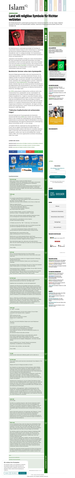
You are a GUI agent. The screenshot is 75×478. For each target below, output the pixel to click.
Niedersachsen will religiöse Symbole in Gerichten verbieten (24, 145)
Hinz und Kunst (57, 227)
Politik (41, 5)
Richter (50, 51)
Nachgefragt (57, 222)
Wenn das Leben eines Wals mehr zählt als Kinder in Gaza (57, 294)
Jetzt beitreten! (57, 79)
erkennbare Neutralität (21, 65)
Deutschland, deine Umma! (57, 216)
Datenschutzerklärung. (59, 182)
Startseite (36, 5)
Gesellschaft (45, 5)
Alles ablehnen (14, 473)
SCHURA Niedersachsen (57, 51)
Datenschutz (46, 476)
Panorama (50, 5)
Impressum (31, 476)
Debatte (64, 5)
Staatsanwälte (52, 52)
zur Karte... (51, 161)
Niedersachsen (52, 50)
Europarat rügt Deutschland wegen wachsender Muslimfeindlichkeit (55, 277)
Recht (55, 5)
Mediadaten (42, 476)
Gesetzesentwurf (55, 49)
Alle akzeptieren (22, 473)
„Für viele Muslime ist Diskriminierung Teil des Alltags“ (56, 299)
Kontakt (28, 476)
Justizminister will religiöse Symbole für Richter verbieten (22, 147)
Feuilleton (60, 5)
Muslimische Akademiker (57, 211)
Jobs (34, 476)
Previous (50, 245)
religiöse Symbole (59, 50)
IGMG (22, 116)
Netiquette (40, 470)
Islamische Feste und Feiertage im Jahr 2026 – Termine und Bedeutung (56, 88)
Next (63, 245)
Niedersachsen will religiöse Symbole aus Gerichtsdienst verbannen (26, 143)
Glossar (57, 206)
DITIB (12, 91)
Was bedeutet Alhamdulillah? (56, 90)
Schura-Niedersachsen (21, 82)
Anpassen (7, 473)
